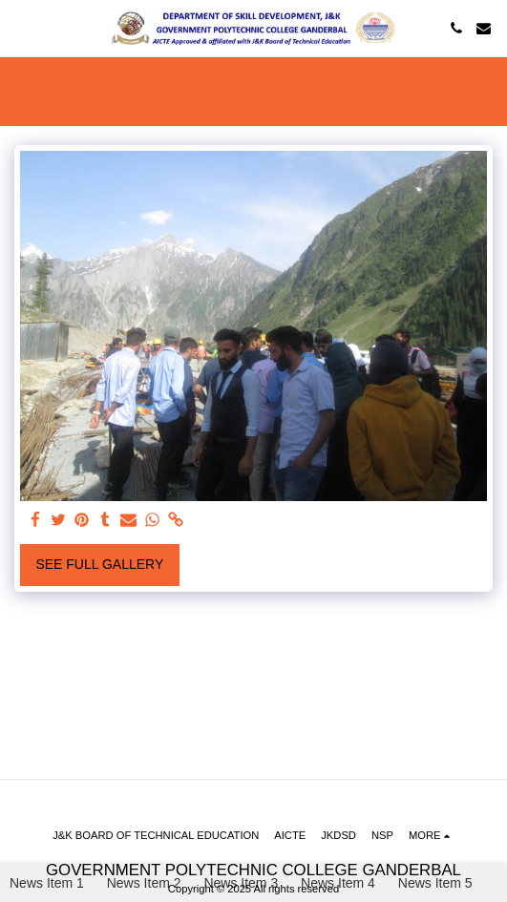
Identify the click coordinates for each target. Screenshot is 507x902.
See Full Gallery (99, 564)
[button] (21, 27)
